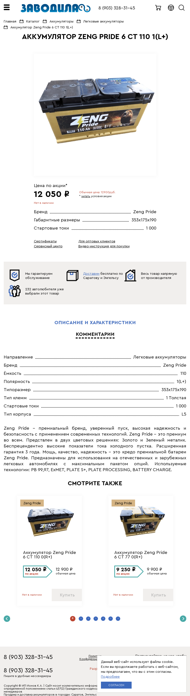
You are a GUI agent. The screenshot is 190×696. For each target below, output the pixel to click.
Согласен (116, 685)
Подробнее (110, 676)
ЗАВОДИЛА (55, 8)
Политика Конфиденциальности (95, 657)
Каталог (33, 21)
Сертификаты (45, 241)
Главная (10, 21)
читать (85, 196)
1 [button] (72, 618)
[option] (95, 115)
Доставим (91, 273)
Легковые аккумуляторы (103, 21)
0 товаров (158, 7)
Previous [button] (7, 618)
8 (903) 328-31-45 (116, 8)
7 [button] (118, 618)
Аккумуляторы (61, 21)
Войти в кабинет (171, 7)
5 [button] (103, 618)
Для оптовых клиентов (96, 241)
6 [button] (110, 618)
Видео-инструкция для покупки (104, 246)
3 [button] (88, 618)
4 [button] (96, 618)
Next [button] (183, 618)
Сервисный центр (48, 246)
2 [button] (81, 618)
